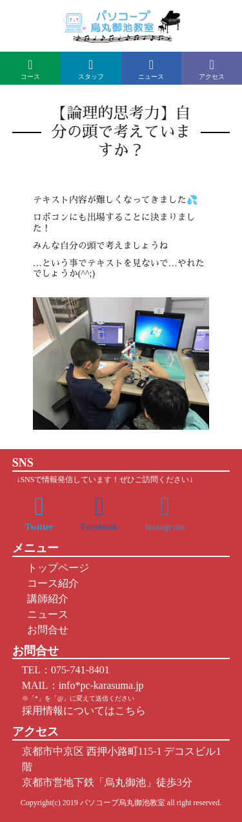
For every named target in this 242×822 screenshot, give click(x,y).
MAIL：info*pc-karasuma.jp (83, 685)
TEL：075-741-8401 (66, 669)
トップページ (55, 567)
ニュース (45, 614)
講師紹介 (45, 598)
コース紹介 (50, 583)
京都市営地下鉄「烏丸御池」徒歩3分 (107, 782)
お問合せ (45, 629)
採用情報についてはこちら (84, 710)
